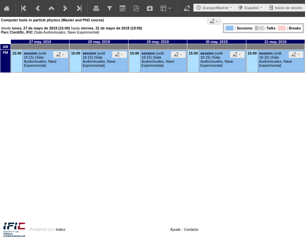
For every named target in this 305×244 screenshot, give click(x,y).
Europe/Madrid (215, 8)
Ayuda (175, 229)
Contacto (191, 229)
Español (252, 8)
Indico (60, 229)
